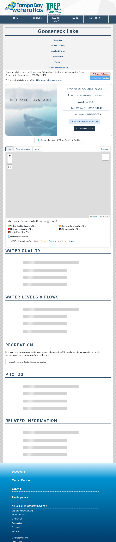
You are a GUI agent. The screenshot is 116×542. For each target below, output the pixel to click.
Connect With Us (20, 513)
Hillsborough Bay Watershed (49, 55)
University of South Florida (98, 539)
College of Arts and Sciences (76, 539)
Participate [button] (96, 18)
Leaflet (93, 192)
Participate (19, 472)
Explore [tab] (104, 124)
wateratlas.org (36, 481)
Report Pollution (100, 49)
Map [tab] (10, 124)
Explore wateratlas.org (22, 486)
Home (16, 18)
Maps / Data (19, 455)
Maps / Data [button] (56, 19)
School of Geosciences (55, 539)
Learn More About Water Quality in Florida (58, 115)
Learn (15, 463)
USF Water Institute (37, 539)
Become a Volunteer (100, 53)
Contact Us (17, 494)
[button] (9, 131)
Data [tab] (37, 124)
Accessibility (17, 498)
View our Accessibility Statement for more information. (78, 532)
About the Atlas (19, 490)
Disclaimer (17, 502)
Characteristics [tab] (23, 124)
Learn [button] (74, 18)
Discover (18, 446)
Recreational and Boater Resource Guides (27, 337)
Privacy (15, 506)
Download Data (84, 103)
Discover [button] (36, 18)
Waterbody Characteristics (84, 96)
